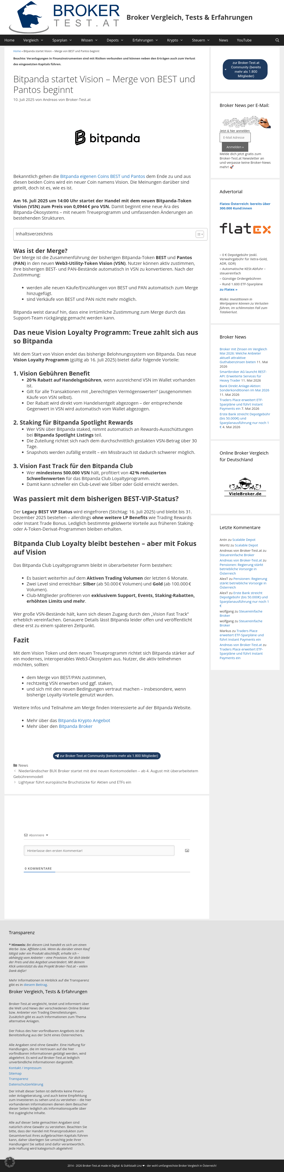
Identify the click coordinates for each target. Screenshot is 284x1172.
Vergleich (35, 40)
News (223, 40)
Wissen (92, 40)
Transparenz (18, 1078)
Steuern (203, 40)
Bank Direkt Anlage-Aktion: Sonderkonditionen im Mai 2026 (244, 388)
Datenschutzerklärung (26, 1084)
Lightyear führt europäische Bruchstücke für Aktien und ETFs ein (74, 782)
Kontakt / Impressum (25, 1068)
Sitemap (15, 1073)
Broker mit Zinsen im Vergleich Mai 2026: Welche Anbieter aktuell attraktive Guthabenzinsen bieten (243, 355)
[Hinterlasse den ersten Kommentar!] (99, 850)
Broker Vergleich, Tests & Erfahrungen (189, 17)
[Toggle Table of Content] (197, 234)
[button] (10, 1162)
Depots (117, 40)
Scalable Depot (243, 539)
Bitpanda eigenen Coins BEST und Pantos (102, 176)
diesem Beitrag (35, 984)
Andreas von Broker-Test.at (241, 560)
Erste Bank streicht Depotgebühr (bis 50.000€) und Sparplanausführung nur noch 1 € (245, 420)
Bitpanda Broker (76, 726)
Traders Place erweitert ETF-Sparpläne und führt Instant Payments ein (241, 404)
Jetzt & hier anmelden (235, 131)
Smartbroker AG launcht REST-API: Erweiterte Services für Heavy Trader (243, 375)
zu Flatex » (228, 289)
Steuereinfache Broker (237, 555)
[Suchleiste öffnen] (277, 40)
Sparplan (64, 40)
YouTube (244, 40)
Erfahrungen (147, 40)
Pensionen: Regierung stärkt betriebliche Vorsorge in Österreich (241, 568)
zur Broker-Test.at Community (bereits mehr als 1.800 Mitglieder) (106, 756)
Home (9, 40)
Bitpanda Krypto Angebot (84, 720)
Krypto (177, 40)
